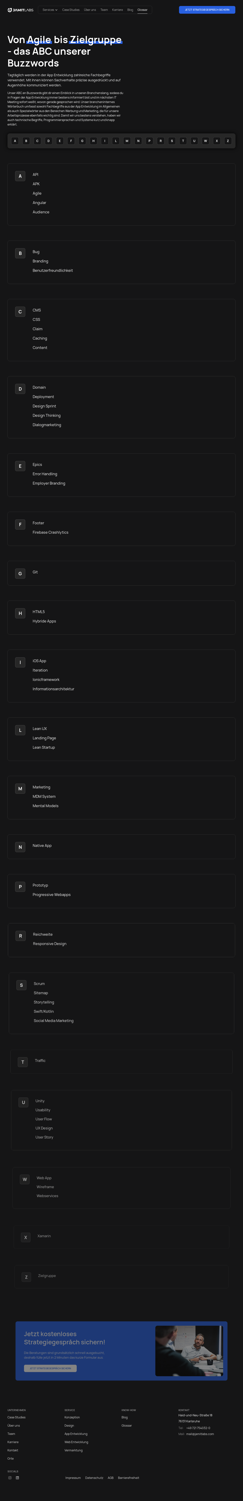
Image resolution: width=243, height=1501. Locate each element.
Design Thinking (47, 415)
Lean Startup (44, 747)
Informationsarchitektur (53, 688)
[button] (50, 10)
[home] (20, 9)
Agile (37, 193)
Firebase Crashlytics (50, 532)
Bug (36, 251)
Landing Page (44, 737)
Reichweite (43, 934)
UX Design (44, 1128)
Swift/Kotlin (44, 1011)
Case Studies (71, 10)
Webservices (48, 1195)
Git (35, 572)
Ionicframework (46, 679)
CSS (36, 319)
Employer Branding (49, 483)
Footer (38, 522)
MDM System (44, 796)
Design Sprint (44, 406)
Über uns (90, 10)
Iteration (40, 670)
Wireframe (45, 1186)
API (35, 174)
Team (104, 10)
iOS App (39, 660)
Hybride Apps (44, 621)
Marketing (41, 787)
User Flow (44, 1119)
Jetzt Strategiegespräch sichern (207, 9)
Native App (42, 845)
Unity (40, 1101)
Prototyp (40, 885)
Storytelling (44, 1002)
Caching (40, 338)
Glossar (142, 10)
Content (40, 347)
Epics (37, 464)
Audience (41, 211)
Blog (130, 10)
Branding (40, 261)
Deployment (43, 396)
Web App (44, 1178)
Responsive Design (50, 943)
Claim (37, 328)
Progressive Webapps (52, 894)
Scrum (39, 983)
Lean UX (40, 728)
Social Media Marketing (54, 1020)
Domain (39, 387)
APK (36, 183)
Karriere (117, 10)
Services (48, 10)
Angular (39, 202)
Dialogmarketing (47, 424)
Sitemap (41, 992)
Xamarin (44, 1236)
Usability (43, 1110)
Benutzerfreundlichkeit (53, 270)
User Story (45, 1137)
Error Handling (45, 473)
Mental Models (46, 805)
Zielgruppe (47, 1275)
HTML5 (39, 611)
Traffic (40, 1060)
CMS (37, 310)
